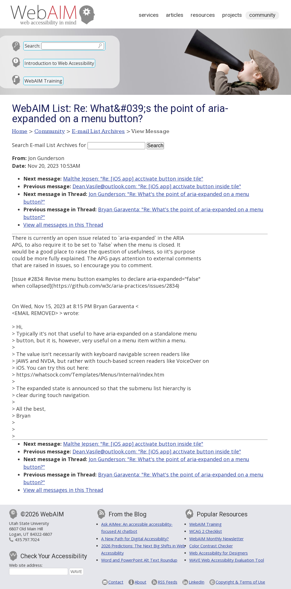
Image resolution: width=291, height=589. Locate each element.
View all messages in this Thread (63, 224)
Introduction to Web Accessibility (59, 63)
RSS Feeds (167, 582)
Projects (232, 15)
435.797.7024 (27, 539)
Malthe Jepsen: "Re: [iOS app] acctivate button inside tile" (133, 178)
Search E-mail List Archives (44, 145)
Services (149, 15)
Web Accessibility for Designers (218, 553)
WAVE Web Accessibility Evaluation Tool (226, 560)
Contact (115, 582)
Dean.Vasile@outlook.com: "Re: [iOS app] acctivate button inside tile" (156, 186)
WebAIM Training (43, 81)
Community (262, 15)
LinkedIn (196, 582)
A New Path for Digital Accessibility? (135, 538)
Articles (174, 15)
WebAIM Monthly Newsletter (216, 538)
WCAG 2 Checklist (205, 531)
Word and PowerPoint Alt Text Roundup (139, 560)
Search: (32, 46)
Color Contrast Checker (211, 546)
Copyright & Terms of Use (240, 582)
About (140, 582)
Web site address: (26, 565)
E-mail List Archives (98, 131)
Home (20, 131)
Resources (203, 15)
